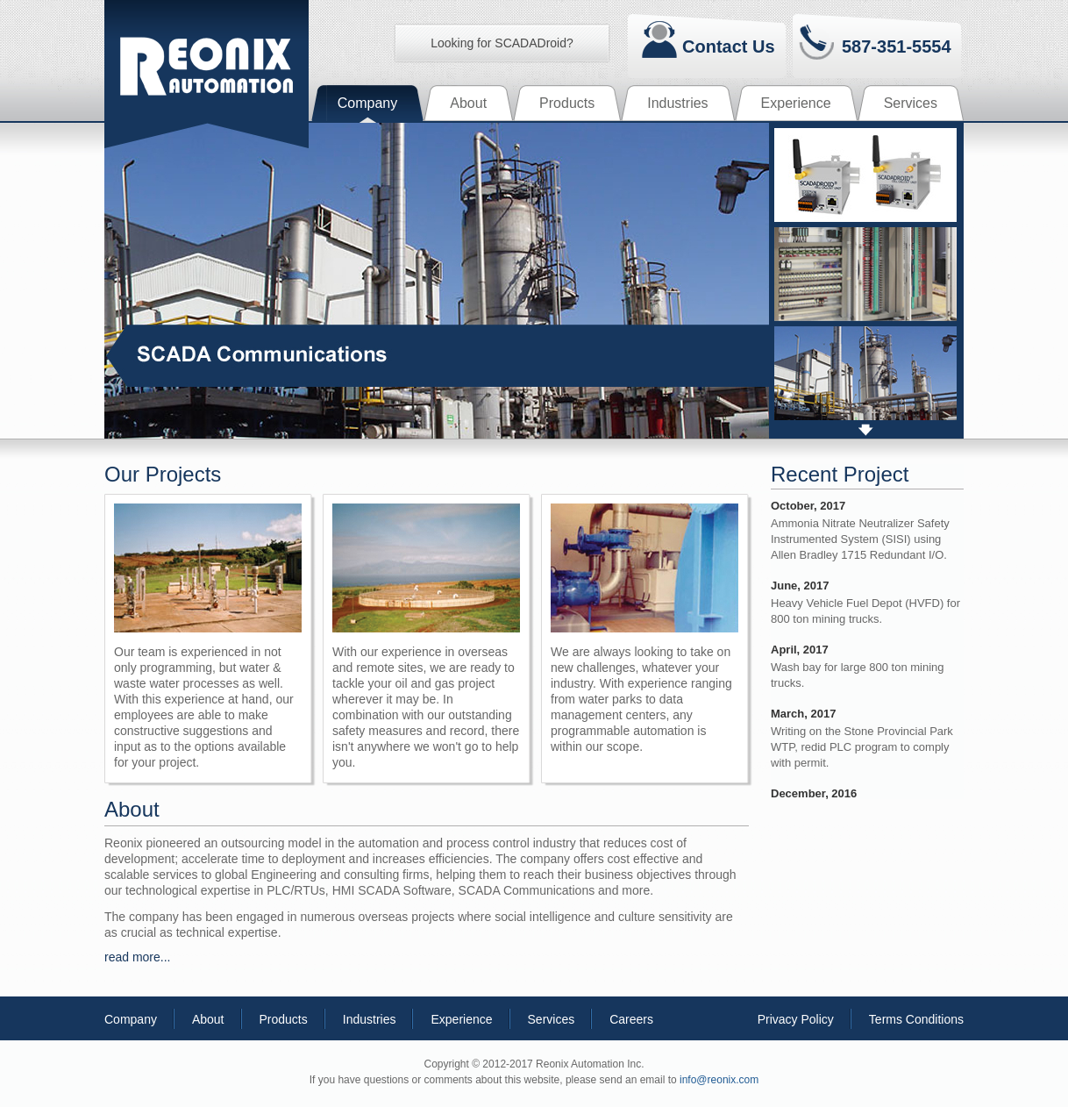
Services (551, 1019)
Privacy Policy (796, 1019)
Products (284, 1019)
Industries (369, 1019)
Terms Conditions (916, 1019)
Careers (631, 1019)
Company (130, 1019)
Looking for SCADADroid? (502, 43)
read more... (137, 957)
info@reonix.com (719, 1080)
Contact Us (728, 46)
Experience (461, 1019)
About (208, 1019)
